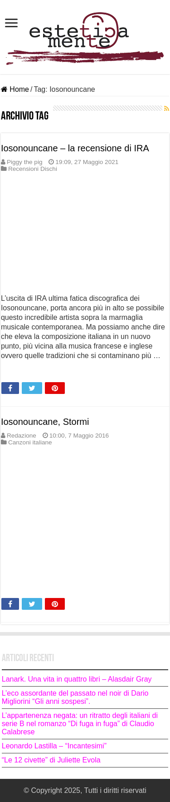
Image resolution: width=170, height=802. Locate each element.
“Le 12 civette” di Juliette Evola (52, 760)
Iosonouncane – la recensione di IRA (75, 148)
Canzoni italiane (30, 442)
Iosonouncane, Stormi (45, 422)
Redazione (21, 435)
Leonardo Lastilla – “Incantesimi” (54, 746)
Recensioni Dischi (32, 168)
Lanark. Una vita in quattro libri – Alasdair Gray (77, 679)
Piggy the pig (25, 162)
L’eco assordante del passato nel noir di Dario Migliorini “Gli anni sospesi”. (75, 697)
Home (15, 89)
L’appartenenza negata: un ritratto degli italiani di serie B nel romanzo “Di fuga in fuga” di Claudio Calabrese (80, 724)
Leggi (12, 372)
